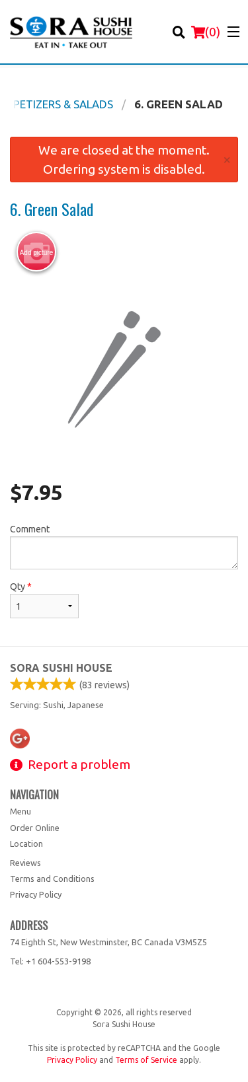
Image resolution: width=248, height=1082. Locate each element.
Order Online (35, 827)
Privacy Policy (36, 894)
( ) (205, 32)
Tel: (50, 961)
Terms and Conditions (52, 878)
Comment (124, 546)
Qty (44, 599)
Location (26, 843)
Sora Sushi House (61, 668)
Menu (20, 811)
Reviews (25, 862)
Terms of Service (146, 1060)
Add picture (37, 252)
